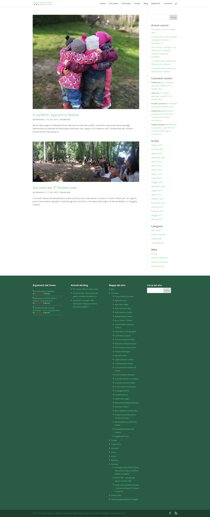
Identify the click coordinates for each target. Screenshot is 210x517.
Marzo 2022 (156, 165)
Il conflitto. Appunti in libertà (55, 114)
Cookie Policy (116, 444)
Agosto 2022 (156, 161)
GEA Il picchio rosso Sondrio (125, 347)
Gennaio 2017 (157, 219)
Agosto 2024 (156, 153)
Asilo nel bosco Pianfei (123, 312)
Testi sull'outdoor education (43, 291)
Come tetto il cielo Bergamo (125, 331)
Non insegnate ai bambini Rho (126, 411)
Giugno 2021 (156, 174)
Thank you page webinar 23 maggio (124, 499)
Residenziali (65, 119)
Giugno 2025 (156, 145)
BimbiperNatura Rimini (123, 316)
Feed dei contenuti (159, 258)
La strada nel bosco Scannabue (126, 379)
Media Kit (155, 4)
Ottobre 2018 (157, 207)
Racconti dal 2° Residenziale (55, 187)
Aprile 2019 (156, 194)
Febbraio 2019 (157, 198)
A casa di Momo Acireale (124, 296)
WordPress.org (157, 266)
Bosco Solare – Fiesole (123, 320)
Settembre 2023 (158, 157)
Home (103, 4)
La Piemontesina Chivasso (124, 375)
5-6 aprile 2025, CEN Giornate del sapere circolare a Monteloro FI (164, 40)
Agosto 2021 (156, 170)
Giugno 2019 (156, 190)
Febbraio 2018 (157, 211)
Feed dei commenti (159, 262)
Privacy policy (116, 495)
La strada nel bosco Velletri (125, 383)
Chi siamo (113, 4)
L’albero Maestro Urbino (124, 359)
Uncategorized (157, 243)
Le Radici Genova (121, 395)
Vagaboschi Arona (122, 436)
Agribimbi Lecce (121, 300)
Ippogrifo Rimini (121, 355)
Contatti (168, 4)
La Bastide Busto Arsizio (124, 364)
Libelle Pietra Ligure (122, 399)
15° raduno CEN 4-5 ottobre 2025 (85, 289)
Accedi (154, 253)
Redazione (39, 119)
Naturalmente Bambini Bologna (127, 403)
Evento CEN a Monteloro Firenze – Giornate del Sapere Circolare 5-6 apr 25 (127, 488)
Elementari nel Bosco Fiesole (125, 344)
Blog (146, 4)
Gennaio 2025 (157, 149)
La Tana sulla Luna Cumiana (125, 387)
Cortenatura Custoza (123, 335)
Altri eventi (155, 230)
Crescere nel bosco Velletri (125, 339)
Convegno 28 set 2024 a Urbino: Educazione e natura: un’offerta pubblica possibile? (127, 470)
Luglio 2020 (156, 178)
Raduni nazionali (158, 234)
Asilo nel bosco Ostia (123, 308)
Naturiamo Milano (121, 407)
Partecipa (126, 4)
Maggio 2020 (157, 182)
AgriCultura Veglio (121, 304)
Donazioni (115, 448)
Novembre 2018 (158, 203)
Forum (137, 4)
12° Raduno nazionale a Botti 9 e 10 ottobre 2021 (162, 85)
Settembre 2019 (158, 186)
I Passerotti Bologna (122, 351)
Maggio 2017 (157, 215)
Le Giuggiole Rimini (122, 391)
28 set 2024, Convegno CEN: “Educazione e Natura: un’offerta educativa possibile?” (85, 303)
